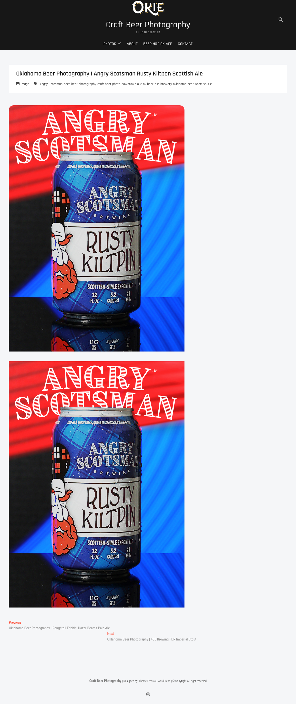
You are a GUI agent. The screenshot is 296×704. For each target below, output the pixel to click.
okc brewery (163, 84)
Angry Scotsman (51, 84)
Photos (109, 43)
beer (67, 84)
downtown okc (132, 84)
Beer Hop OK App (157, 43)
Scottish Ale (203, 84)
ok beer (148, 84)
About (132, 43)
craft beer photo (108, 84)
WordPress (164, 681)
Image (25, 84)
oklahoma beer (183, 84)
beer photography (83, 84)
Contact (185, 43)
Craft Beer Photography (148, 25)
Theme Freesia (147, 681)
